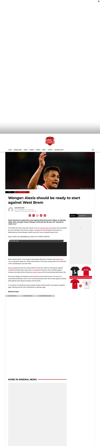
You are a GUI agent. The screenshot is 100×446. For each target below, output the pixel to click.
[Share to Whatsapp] (37, 210)
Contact (50, 144)
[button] (93, 144)
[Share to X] (33, 210)
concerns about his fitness (48, 222)
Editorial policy (59, 144)
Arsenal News (18, 144)
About (44, 144)
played (38, 225)
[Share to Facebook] (30, 210)
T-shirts (38, 144)
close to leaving (37, 267)
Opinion (31, 144)
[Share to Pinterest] (45, 210)
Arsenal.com (59, 254)
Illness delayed (13, 262)
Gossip (25, 144)
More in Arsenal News (22, 374)
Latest (10, 144)
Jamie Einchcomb (19, 202)
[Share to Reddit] (41, 210)
